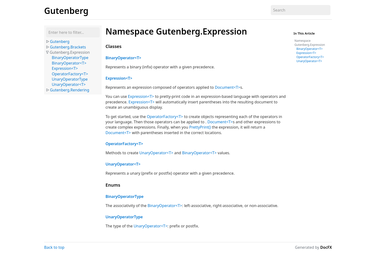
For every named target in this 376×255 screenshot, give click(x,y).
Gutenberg (66, 10)
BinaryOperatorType (70, 57)
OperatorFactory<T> (70, 74)
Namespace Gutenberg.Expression (176, 31)
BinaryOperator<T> (69, 63)
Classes (114, 46)
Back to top (54, 247)
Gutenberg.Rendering (69, 90)
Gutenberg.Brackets (68, 47)
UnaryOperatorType (70, 79)
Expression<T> (65, 68)
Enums (113, 185)
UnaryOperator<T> (69, 84)
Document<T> (227, 87)
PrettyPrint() (200, 127)
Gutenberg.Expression (70, 52)
